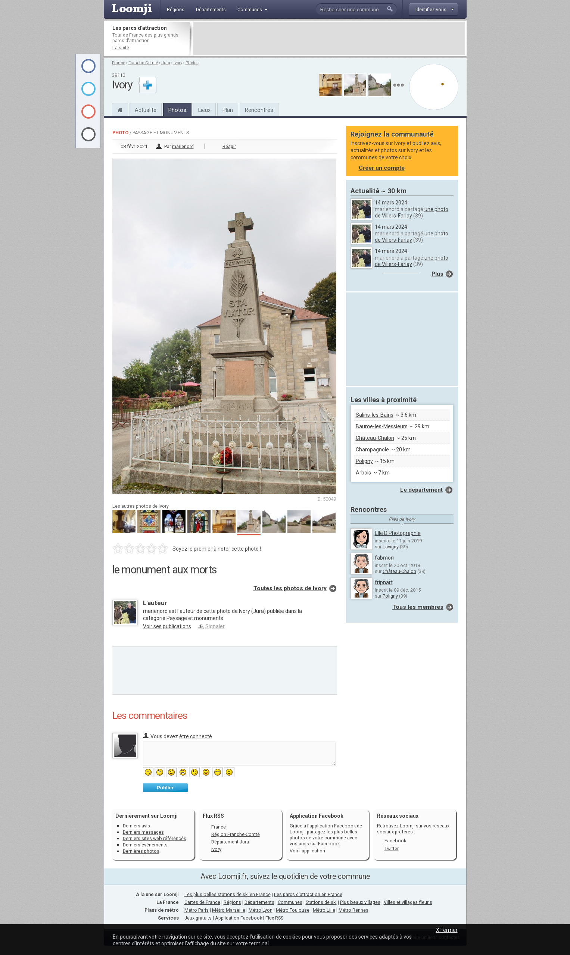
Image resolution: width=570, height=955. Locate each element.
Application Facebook (238, 918)
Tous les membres (417, 607)
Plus (437, 273)
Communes (290, 902)
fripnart (384, 582)
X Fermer (447, 930)
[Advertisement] (329, 38)
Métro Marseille (228, 910)
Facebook (395, 840)
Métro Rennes (353, 910)
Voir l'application (307, 851)
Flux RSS (213, 816)
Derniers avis (136, 826)
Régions (232, 902)
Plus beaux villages (360, 902)
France (118, 62)
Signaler (215, 626)
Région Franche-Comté (235, 834)
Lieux (204, 110)
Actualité (145, 110)
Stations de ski (321, 902)
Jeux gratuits (198, 918)
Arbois (363, 473)
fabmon (384, 558)
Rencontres (259, 110)
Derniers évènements (145, 845)
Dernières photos (141, 851)
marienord (183, 146)
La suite (120, 47)
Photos (192, 62)
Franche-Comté (143, 62)
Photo (120, 132)
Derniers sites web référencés (154, 838)
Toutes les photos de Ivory (290, 588)
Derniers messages (143, 832)
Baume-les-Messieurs (382, 426)
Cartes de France (202, 902)
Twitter (391, 848)
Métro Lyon (260, 910)
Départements (259, 902)
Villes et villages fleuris (408, 902)
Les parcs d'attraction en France (308, 894)
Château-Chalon (375, 438)
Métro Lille (324, 910)
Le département (421, 489)
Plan (227, 110)
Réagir (229, 146)
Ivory (178, 62)
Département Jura (230, 842)
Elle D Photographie (398, 533)
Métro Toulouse (292, 910)
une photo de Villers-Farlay (411, 212)
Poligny (364, 461)
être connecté (195, 736)
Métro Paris (196, 910)
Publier (165, 787)
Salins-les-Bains (374, 415)
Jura (165, 62)
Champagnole (372, 450)
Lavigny (391, 546)
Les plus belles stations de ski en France (227, 894)
